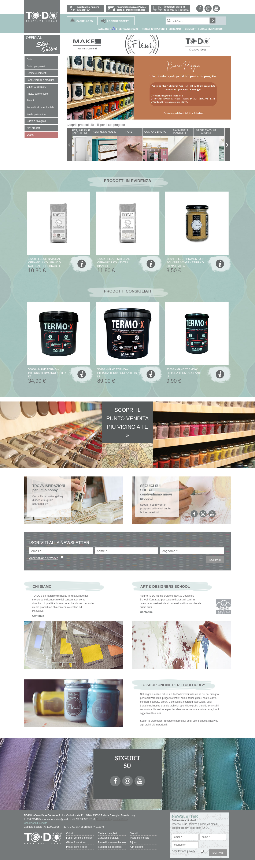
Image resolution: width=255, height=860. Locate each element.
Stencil (133, 833)
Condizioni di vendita (35, 823)
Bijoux (133, 842)
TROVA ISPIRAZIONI (153, 29)
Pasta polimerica (139, 837)
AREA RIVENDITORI (211, 29)
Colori (69, 833)
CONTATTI (190, 29)
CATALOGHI (105, 28)
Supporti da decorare (110, 846)
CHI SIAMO (175, 29)
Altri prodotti (136, 846)
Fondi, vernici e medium (79, 837)
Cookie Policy (120, 819)
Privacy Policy (104, 819)
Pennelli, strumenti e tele (112, 842)
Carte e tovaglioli (107, 833)
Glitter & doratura (75, 842)
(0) (84, 21)
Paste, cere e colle (76, 846)
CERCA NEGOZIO (128, 29)
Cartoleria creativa (108, 837)
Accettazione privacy (183, 851)
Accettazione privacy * (43, 558)
